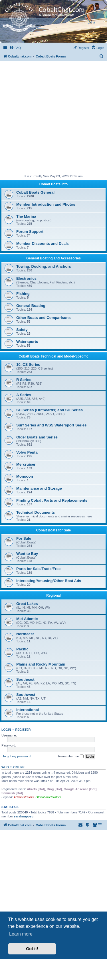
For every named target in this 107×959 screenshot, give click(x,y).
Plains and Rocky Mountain (40, 664)
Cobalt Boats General (35, 192)
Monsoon (24, 476)
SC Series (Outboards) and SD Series (49, 410)
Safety (22, 329)
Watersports (27, 341)
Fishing (23, 293)
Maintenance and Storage (39, 488)
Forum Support (29, 231)
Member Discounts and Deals (42, 243)
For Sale (23, 538)
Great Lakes (27, 603)
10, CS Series (28, 364)
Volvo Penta (27, 452)
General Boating (30, 305)
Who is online (13, 767)
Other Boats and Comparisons (43, 317)
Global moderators (48, 797)
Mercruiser (25, 464)
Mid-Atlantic (27, 619)
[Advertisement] (53, 117)
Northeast (25, 634)
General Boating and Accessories (53, 258)
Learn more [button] (21, 934)
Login (6, 729)
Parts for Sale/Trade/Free (38, 569)
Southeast (25, 679)
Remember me (71, 757)
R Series (23, 380)
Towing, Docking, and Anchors (43, 266)
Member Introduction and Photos (45, 204)
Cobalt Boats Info (53, 184)
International (27, 710)
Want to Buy (27, 553)
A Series (23, 395)
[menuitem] (15, 47)
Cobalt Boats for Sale (53, 530)
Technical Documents (35, 512)
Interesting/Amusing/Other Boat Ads (48, 581)
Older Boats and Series (37, 437)
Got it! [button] (32, 948)
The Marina (26, 216)
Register (23, 729)
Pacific (22, 649)
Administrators (24, 797)
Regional (53, 595)
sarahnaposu (23, 816)
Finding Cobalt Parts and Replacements (51, 500)
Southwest (25, 694)
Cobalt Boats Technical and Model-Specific (53, 356)
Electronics (26, 278)
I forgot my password (16, 756)
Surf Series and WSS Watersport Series (51, 425)
